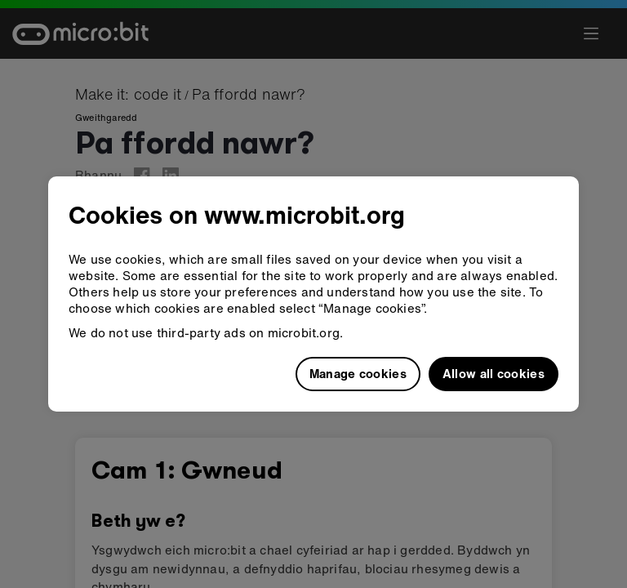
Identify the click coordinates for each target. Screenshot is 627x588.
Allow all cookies (493, 373)
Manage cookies (358, 373)
